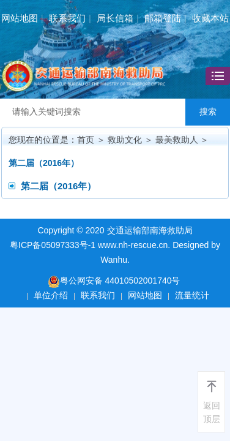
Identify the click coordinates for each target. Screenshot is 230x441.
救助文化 (125, 140)
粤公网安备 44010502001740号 (114, 281)
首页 (85, 140)
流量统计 (192, 295)
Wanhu (113, 260)
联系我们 (67, 18)
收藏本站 (210, 18)
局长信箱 (115, 18)
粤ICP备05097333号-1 (52, 245)
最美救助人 (176, 140)
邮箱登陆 (162, 18)
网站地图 (19, 18)
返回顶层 (211, 412)
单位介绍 (51, 295)
